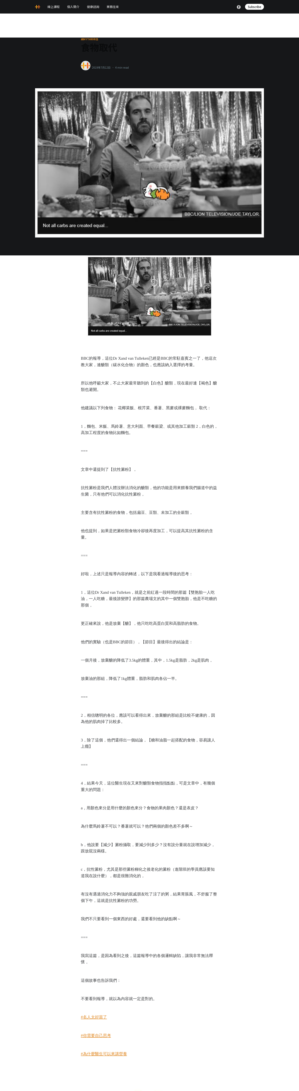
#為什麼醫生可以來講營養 (104, 1054)
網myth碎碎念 (89, 39)
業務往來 (113, 6)
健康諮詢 (93, 6)
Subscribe (254, 7)
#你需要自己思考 (96, 1035)
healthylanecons (104, 63)
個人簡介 (73, 6)
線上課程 (53, 6)
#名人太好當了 (94, 1017)
